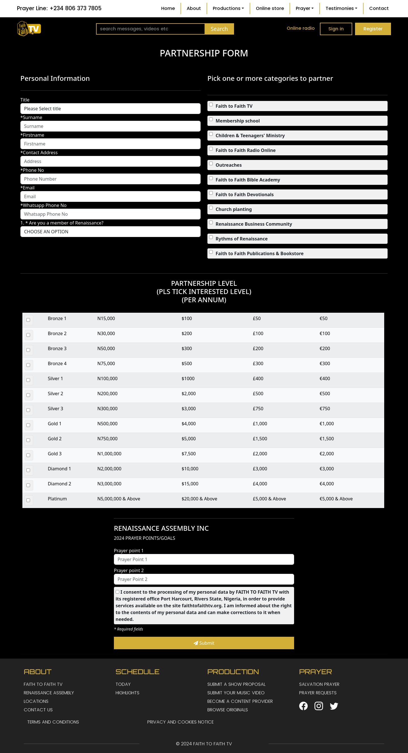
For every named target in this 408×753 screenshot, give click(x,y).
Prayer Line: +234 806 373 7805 (59, 8)
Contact (379, 8)
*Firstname (32, 135)
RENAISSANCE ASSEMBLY (49, 692)
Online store (270, 8)
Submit (204, 643)
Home (168, 8)
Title (24, 100)
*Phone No (32, 170)
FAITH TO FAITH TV (43, 684)
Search (219, 29)
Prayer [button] (303, 8)
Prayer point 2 (129, 570)
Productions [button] (227, 8)
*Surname (31, 117)
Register (373, 29)
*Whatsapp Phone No (43, 205)
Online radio (301, 28)
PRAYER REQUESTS (318, 692)
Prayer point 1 (129, 550)
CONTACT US (38, 710)
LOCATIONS (36, 701)
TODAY (123, 684)
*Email (27, 188)
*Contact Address (39, 152)
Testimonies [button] (340, 8)
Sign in (336, 29)
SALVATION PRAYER (319, 684)
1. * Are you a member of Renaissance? (61, 223)
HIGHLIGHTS (127, 692)
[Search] (150, 29)
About (194, 8)
